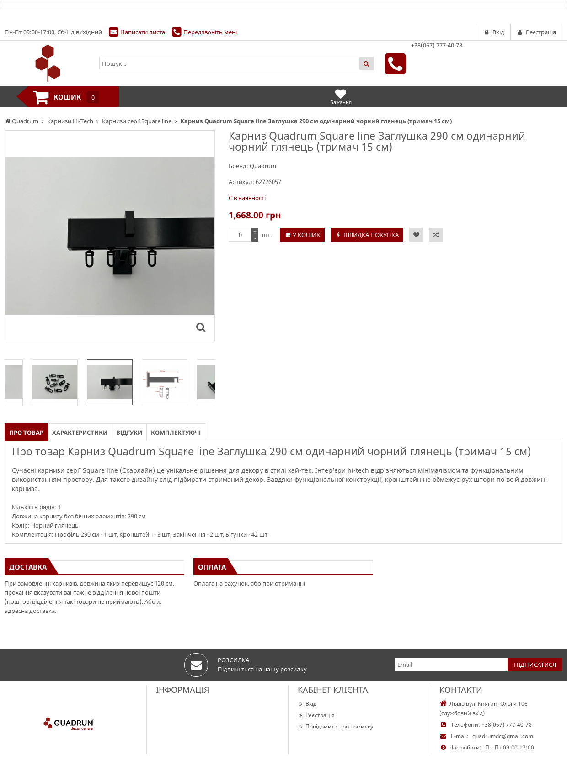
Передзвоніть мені (210, 32)
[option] (109, 382)
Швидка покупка (371, 235)
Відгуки (129, 432)
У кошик (306, 235)
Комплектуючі (176, 432)
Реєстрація (316, 715)
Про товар (26, 432)
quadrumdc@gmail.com (502, 736)
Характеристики (79, 432)
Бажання (341, 96)
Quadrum (263, 166)
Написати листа (142, 32)
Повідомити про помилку (335, 726)
